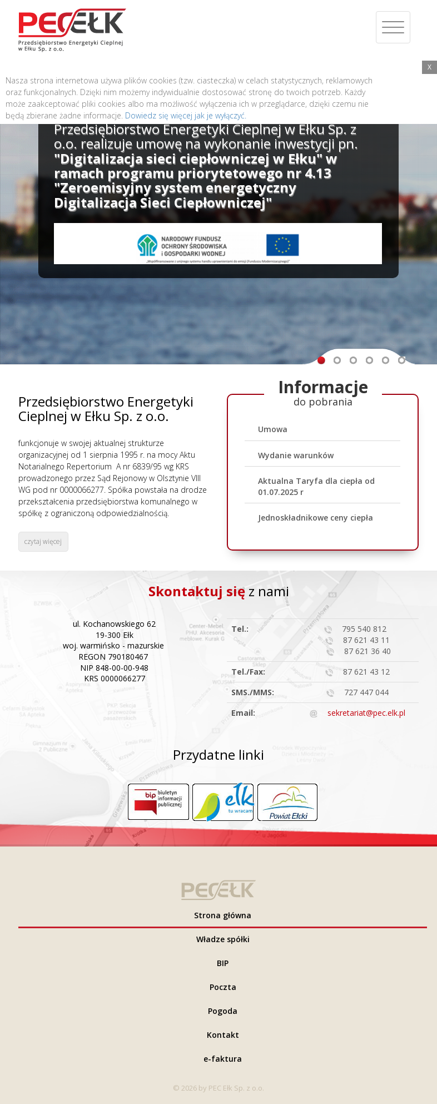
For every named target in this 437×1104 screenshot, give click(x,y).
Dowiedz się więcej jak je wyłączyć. (185, 115)
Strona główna (222, 915)
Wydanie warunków (296, 455)
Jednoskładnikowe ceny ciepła (315, 517)
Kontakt (223, 1034)
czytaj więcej (43, 541)
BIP (223, 963)
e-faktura (222, 1058)
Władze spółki (223, 939)
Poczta (223, 987)
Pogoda (222, 1011)
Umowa (272, 429)
